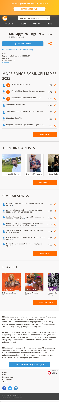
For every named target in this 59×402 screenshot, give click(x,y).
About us (5, 382)
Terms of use (6, 398)
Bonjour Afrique (31, 293)
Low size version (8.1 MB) (12, 49)
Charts (23, 24)
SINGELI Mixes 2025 (16, 37)
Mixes (49, 24)
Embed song (28, 49)
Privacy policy (17, 398)
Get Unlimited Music (30, 9)
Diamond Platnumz (34, 174)
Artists (36, 24)
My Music (9, 24)
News (4, 375)
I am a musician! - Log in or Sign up (29, 364)
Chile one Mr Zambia (11, 174)
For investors (7, 379)
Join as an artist (7, 377)
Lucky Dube (53, 174)
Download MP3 (22, 43)
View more (6, 63)
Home (4, 372)
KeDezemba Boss (9, 293)
